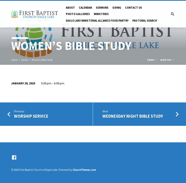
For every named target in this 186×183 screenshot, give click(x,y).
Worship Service (31, 116)
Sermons (102, 7)
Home (14, 60)
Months (167, 60)
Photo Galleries (78, 14)
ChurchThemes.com (84, 170)
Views (152, 60)
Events (24, 60)
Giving (116, 7)
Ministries (101, 14)
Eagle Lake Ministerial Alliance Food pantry (97, 20)
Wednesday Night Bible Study (132, 116)
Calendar (85, 7)
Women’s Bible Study (42, 60)
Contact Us (133, 7)
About (70, 7)
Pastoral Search (144, 20)
